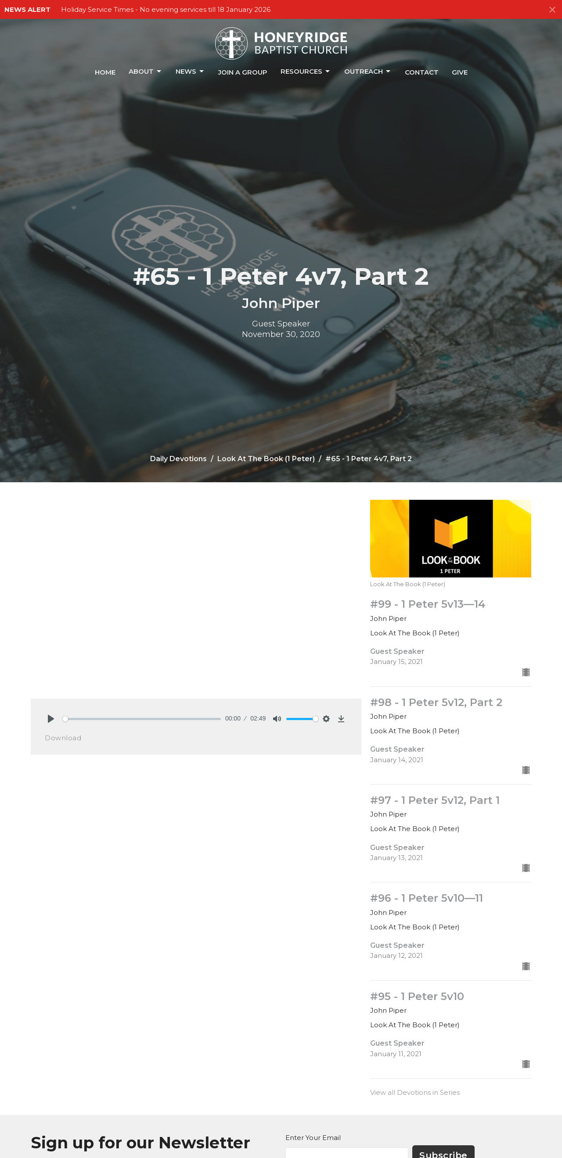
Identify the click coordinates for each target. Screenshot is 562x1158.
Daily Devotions (178, 459)
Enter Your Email (313, 1137)
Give (460, 72)
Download (63, 738)
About (145, 71)
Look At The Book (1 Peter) (266, 459)
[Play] (51, 719)
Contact (422, 72)
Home (105, 72)
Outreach (368, 71)
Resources (306, 71)
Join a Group (242, 72)
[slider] (141, 719)
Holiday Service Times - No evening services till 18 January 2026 (165, 9)
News (190, 71)
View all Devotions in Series (415, 1092)
